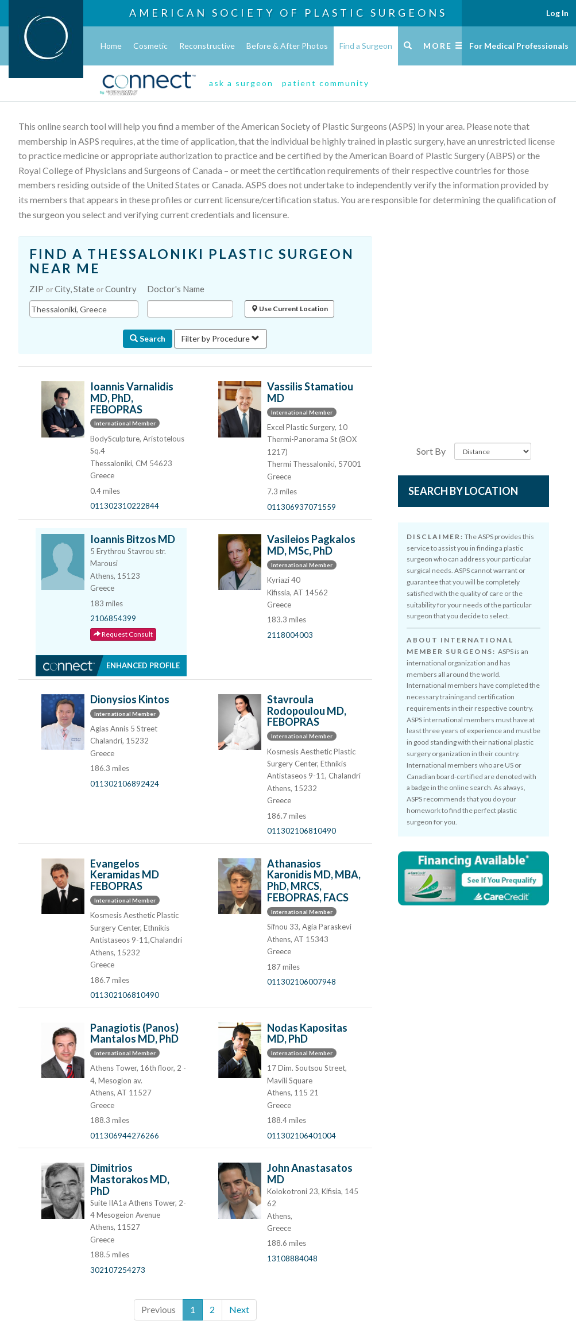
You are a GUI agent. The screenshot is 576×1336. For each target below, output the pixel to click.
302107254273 (117, 1270)
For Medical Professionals (519, 46)
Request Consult (123, 634)
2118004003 (290, 635)
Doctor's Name (175, 289)
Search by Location (463, 491)
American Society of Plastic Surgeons (288, 12)
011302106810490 (301, 830)
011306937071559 (301, 507)
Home (111, 46)
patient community (325, 83)
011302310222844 (124, 505)
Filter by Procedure (220, 338)
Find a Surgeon (365, 46)
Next (239, 1309)
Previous (158, 1309)
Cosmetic (150, 46)
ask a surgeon (241, 83)
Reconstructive (207, 46)
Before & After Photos (287, 46)
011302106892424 (124, 783)
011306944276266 (124, 1135)
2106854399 (113, 618)
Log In (557, 13)
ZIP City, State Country (83, 289)
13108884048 (292, 1258)
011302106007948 (301, 981)
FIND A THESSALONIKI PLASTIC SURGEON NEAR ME (191, 261)
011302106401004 (301, 1135)
